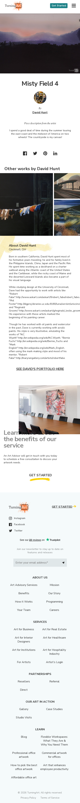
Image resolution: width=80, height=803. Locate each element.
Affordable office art (24, 777)
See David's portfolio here (40, 369)
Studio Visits (24, 717)
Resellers (24, 681)
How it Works (24, 602)
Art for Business (24, 629)
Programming (54, 602)
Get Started (59, 5)
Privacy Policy (28, 797)
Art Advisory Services (23, 585)
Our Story (54, 593)
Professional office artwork (23, 755)
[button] (73, 6)
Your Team (23, 610)
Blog (24, 737)
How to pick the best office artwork (24, 767)
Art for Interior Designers (24, 640)
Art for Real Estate (54, 629)
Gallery (23, 709)
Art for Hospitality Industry (54, 652)
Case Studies (54, 709)
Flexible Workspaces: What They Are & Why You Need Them (54, 741)
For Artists (24, 662)
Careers (54, 610)
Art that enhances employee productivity (54, 767)
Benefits (23, 593)
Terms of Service (50, 797)
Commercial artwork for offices (54, 755)
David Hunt (40, 112)
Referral (54, 681)
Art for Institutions (23, 650)
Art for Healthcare (54, 638)
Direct (24, 690)
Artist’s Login (54, 662)
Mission (54, 585)
